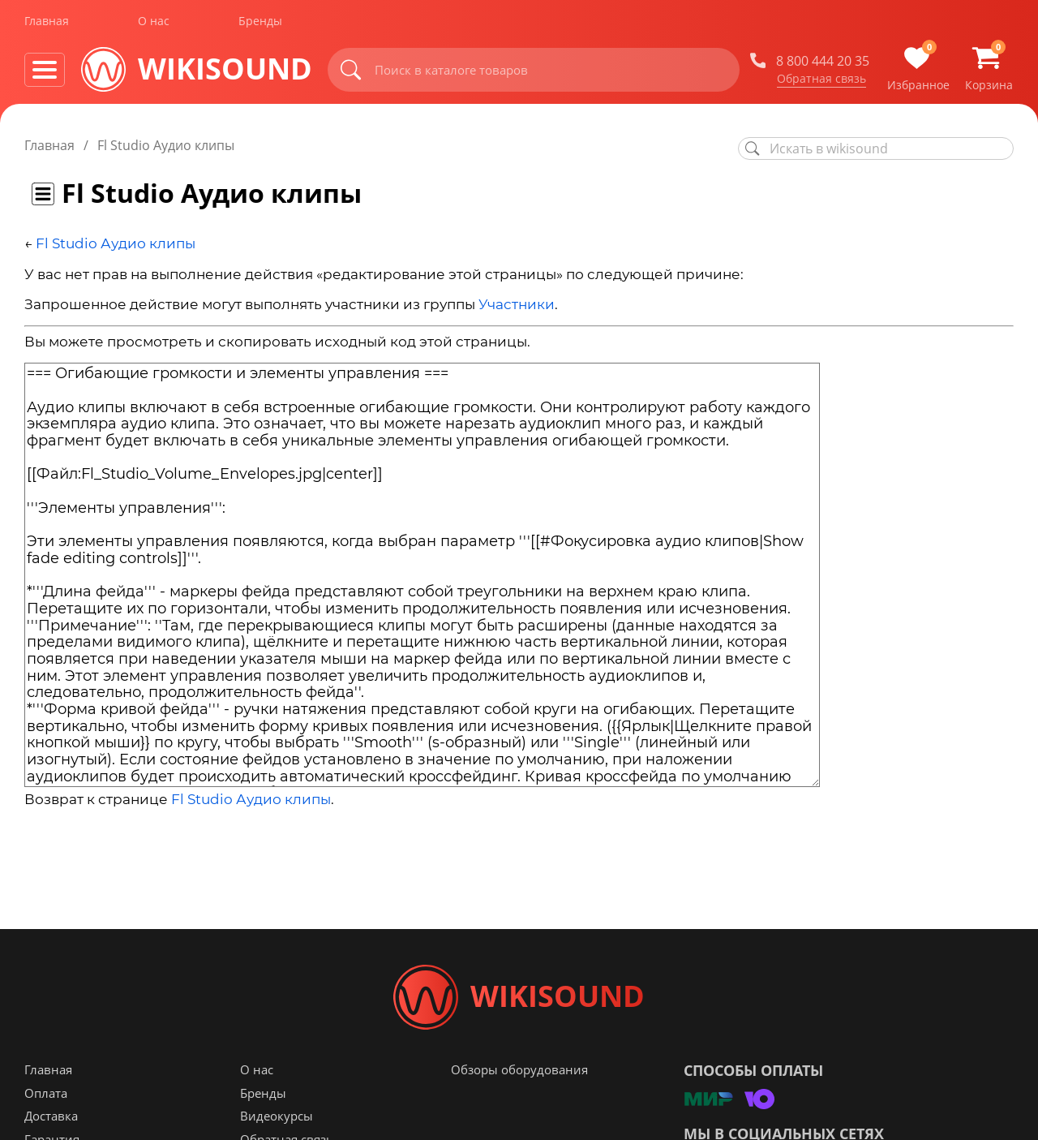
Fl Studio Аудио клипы (115, 243)
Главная (46, 23)
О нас (153, 23)
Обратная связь (821, 80)
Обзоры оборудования (519, 1070)
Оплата (45, 1094)
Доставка (51, 1116)
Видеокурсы (276, 1116)
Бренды (260, 23)
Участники (516, 304)
